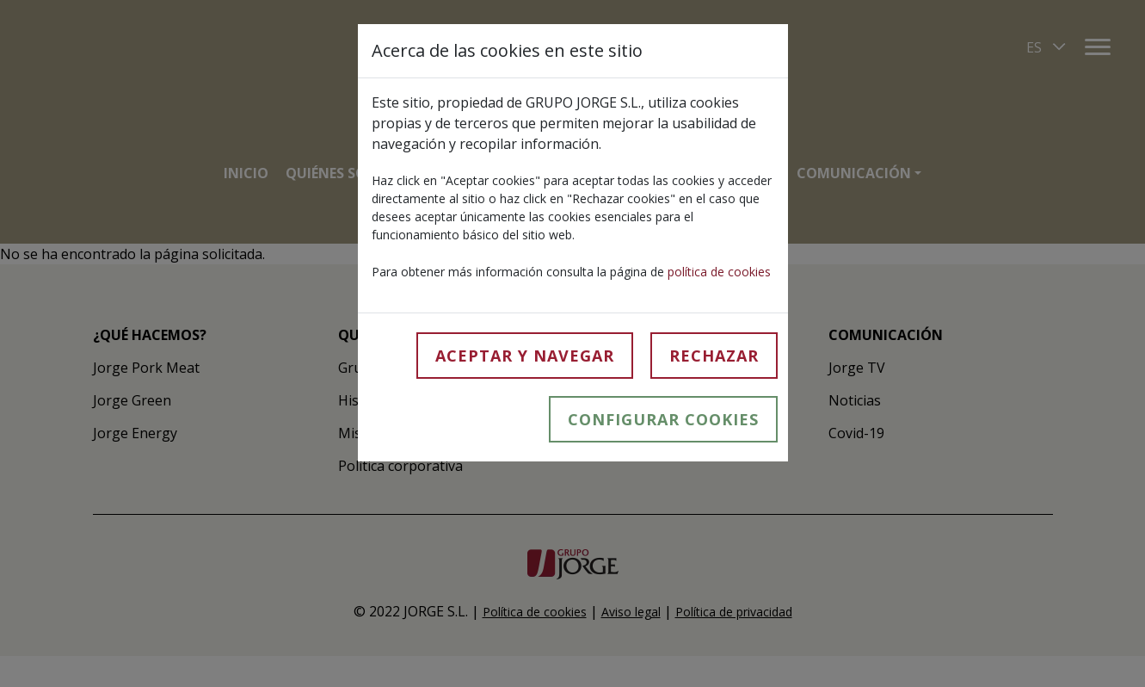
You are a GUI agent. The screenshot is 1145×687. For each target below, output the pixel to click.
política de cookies (719, 271)
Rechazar (714, 355)
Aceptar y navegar (524, 355)
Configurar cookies (663, 419)
